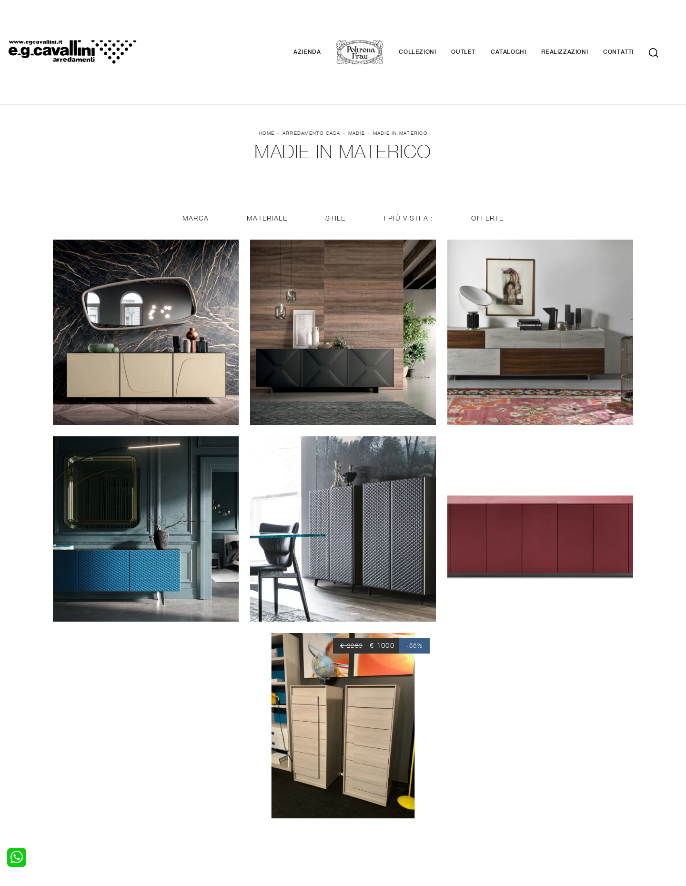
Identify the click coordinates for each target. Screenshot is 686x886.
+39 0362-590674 (456, 815)
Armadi (17, 773)
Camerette (23, 764)
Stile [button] (335, 163)
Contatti (632, 23)
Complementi (370, 773)
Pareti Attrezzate (204, 764)
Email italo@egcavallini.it (530, 815)
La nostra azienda (549, 755)
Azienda (321, 23)
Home (266, 77)
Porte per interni (375, 755)
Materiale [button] (266, 163)
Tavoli (186, 773)
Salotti (187, 755)
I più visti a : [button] (409, 163)
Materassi (364, 782)
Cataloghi (522, 23)
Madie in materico (400, 77)
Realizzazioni (578, 23)
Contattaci (537, 764)
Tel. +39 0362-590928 (384, 815)
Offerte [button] (488, 163)
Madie (356, 77)
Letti (13, 755)
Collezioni (431, 23)
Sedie (186, 782)
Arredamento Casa (311, 77)
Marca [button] (195, 163)
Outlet (477, 23)
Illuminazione (369, 764)
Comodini (20, 782)
